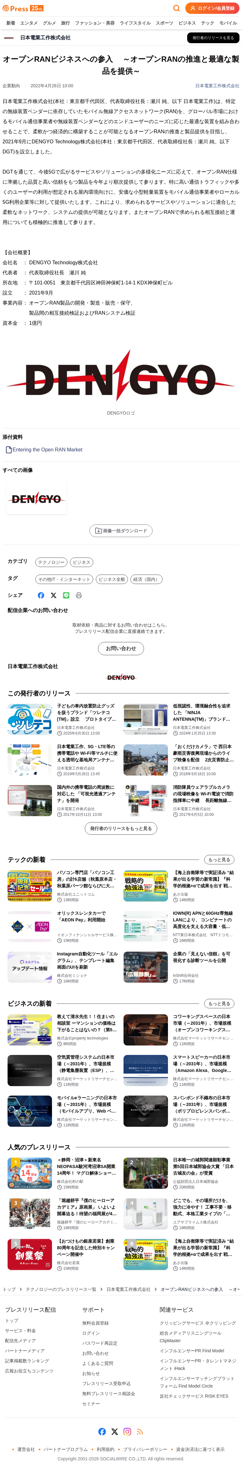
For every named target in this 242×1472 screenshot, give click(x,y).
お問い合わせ (121, 648)
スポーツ (164, 23)
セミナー (91, 1403)
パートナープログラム (66, 1449)
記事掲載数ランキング (27, 1360)
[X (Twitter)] (53, 595)
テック (207, 23)
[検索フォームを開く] (176, 8)
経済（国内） (146, 579)
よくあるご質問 (97, 1363)
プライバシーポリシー (145, 1449)
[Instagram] (127, 1431)
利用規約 (105, 1449)
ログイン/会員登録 (212, 8)
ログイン (91, 1333)
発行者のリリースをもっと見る (121, 828)
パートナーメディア (25, 1350)
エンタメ (29, 23)
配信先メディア (20, 1340)
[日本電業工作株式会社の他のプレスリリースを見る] (213, 37)
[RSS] (140, 1431)
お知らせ (91, 1373)
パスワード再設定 (100, 1343)
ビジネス (187, 23)
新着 (10, 23)
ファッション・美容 (95, 23)
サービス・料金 (20, 1330)
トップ (9, 1289)
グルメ (49, 23)
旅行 (65, 23)
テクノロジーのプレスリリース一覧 (61, 1289)
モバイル (228, 23)
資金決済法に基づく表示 (200, 1449)
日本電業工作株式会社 (217, 85)
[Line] (66, 595)
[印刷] (79, 595)
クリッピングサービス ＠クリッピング (198, 1323)
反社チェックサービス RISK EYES (194, 1396)
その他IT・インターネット (64, 579)
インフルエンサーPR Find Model (192, 1350)
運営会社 (26, 1449)
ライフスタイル (135, 23)
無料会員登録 (95, 1323)
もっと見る (219, 859)
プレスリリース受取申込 (106, 1383)
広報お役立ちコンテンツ (29, 1370)
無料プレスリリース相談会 (108, 1393)
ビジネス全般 (112, 579)
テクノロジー (51, 562)
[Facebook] (41, 595)
